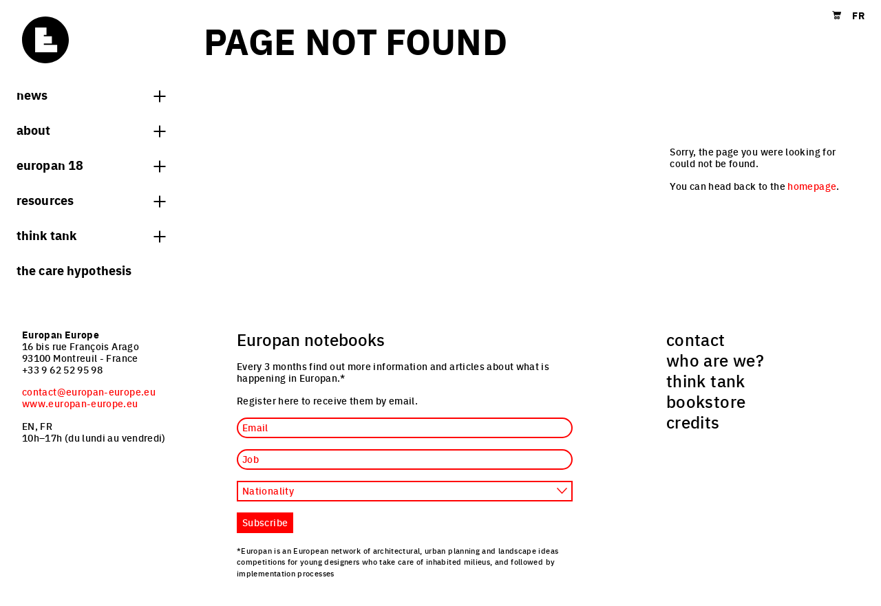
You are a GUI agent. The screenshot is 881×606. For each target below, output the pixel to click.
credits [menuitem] (693, 421)
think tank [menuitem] (705, 380)
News (91, 94)
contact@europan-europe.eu (89, 391)
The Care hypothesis (74, 270)
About (91, 129)
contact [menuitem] (695, 339)
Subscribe (265, 522)
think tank (91, 235)
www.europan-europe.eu (80, 403)
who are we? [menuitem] (715, 359)
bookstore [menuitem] (705, 401)
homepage (811, 186)
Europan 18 (91, 164)
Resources (91, 199)
